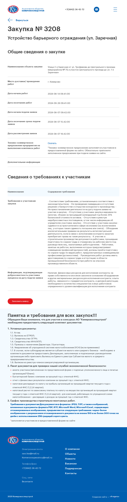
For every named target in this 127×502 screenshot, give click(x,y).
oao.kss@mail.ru (30, 453)
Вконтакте (27, 481)
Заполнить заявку (20, 301)
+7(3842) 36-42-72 (74, 9)
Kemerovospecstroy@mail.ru (37, 457)
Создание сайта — (105, 496)
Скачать (52, 143)
